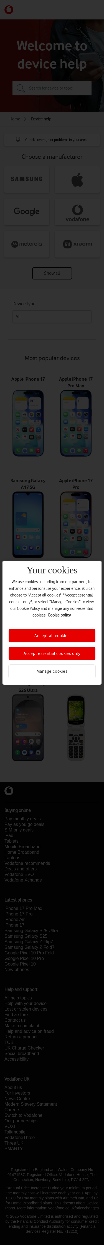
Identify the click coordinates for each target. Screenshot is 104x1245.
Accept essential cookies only (52, 653)
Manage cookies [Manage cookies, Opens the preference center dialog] (52, 671)
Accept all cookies (51, 635)
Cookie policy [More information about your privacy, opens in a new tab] (59, 614)
